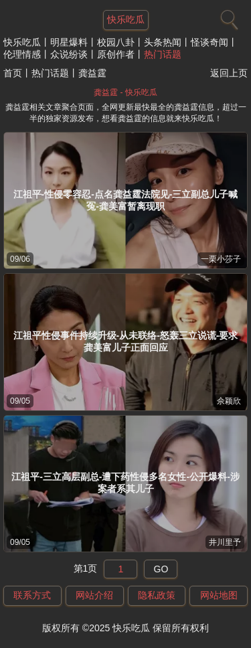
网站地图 (219, 595)
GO (161, 569)
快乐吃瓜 (22, 42)
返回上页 (229, 73)
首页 (12, 73)
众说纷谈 (69, 54)
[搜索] (227, 16)
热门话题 (162, 54)
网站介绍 (94, 595)
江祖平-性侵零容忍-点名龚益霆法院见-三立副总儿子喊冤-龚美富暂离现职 (125, 200)
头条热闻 (162, 42)
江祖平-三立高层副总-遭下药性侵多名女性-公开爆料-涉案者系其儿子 (125, 482)
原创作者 (116, 54)
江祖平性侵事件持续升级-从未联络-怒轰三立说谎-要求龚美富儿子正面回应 (125, 341)
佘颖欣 (229, 401)
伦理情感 (22, 54)
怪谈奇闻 (209, 42)
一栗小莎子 (221, 259)
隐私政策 (156, 595)
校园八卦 (116, 42)
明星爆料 (69, 42)
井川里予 (225, 542)
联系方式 (32, 595)
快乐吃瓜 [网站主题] (126, 19)
